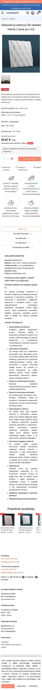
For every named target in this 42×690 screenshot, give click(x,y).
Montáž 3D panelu (21, 234)
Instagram (28, 577)
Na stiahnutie (21, 238)
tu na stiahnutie (21, 281)
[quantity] (8, 159)
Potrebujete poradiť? (21, 247)
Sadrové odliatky (8, 19)
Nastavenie (21, 686)
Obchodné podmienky (11, 645)
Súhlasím (8, 686)
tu (5, 287)
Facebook (16, 577)
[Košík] (38, 13)
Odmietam (33, 686)
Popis (21, 229)
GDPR (3, 647)
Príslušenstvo (21, 243)
